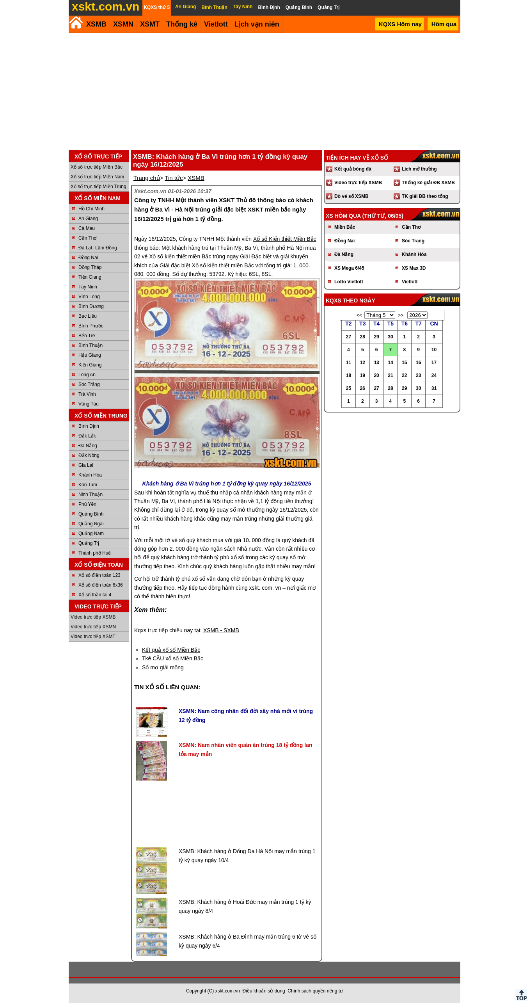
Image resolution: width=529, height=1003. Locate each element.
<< (359, 315)
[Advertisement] (264, 91)
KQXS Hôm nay (400, 24)
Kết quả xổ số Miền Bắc (171, 650)
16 (418, 362)
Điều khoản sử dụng (264, 991)
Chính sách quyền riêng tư (315, 991)
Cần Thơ (87, 238)
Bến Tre (86, 335)
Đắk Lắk (87, 436)
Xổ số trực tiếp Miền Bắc (96, 167)
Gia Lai (85, 465)
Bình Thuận (90, 345)
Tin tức (174, 177)
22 (404, 375)
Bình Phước (90, 326)
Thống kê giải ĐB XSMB (428, 182)
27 (348, 337)
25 (348, 388)
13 (376, 362)
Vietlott (409, 282)
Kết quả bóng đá (352, 169)
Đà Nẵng (87, 445)
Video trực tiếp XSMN (93, 627)
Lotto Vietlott (348, 282)
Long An (87, 374)
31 (434, 388)
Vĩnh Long (89, 296)
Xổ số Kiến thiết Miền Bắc (284, 239)
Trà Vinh (87, 394)
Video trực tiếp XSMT (93, 636)
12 (362, 362)
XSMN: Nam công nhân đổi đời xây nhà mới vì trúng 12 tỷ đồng (246, 715)
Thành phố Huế (94, 553)
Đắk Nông (88, 455)
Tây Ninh (87, 287)
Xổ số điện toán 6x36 (100, 585)
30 (390, 337)
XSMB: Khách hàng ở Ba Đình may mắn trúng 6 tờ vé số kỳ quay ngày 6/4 (247, 941)
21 (390, 375)
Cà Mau (86, 228)
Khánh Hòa (90, 475)
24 (434, 375)
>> (400, 315)
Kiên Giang (89, 365)
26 (362, 388)
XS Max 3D (414, 268)
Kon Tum (87, 484)
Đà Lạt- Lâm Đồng (97, 248)
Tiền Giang (89, 277)
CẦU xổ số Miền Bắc (178, 658)
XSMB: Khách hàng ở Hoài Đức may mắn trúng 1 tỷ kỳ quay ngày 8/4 (245, 906)
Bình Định (88, 426)
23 (418, 375)
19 (362, 375)
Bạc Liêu (87, 316)
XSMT (150, 24)
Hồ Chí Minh (91, 209)
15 (404, 362)
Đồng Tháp (89, 267)
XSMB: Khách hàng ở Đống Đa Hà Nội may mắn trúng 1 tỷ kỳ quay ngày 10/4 (247, 855)
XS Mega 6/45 (349, 268)
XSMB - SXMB (221, 630)
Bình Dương (91, 306)
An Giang (88, 218)
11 (348, 362)
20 (376, 375)
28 (362, 337)
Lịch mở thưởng (419, 169)
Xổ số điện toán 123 (99, 575)
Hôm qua (443, 24)
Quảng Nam (91, 533)
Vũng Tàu (88, 404)
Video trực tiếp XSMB (93, 617)
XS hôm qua (343, 216)
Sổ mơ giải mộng (163, 667)
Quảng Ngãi (90, 523)
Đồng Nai (88, 257)
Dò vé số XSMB (351, 196)
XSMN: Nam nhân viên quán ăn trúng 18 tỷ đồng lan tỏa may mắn (245, 749)
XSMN (123, 24)
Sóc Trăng (89, 384)
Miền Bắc (344, 227)
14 (390, 362)
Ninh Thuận (90, 494)
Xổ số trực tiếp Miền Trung (98, 186)
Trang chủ (146, 177)
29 (376, 337)
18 (348, 375)
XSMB (96, 24)
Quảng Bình (90, 514)
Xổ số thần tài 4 (94, 595)
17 (434, 362)
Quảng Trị (88, 543)
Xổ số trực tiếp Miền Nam (97, 177)
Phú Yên (87, 504)
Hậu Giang (89, 355)
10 (434, 349)
